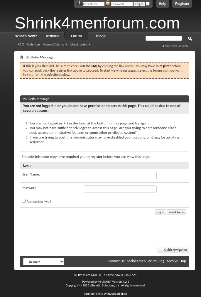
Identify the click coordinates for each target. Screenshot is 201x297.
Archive (172, 261)
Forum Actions (53, 44)
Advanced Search (175, 46)
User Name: (31, 174)
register (96, 156)
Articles (52, 36)
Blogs (101, 36)
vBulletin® (105, 282)
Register (182, 4)
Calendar (33, 44)
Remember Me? (36, 201)
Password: (29, 187)
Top (183, 261)
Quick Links (78, 44)
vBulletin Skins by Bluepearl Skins (105, 294)
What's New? (26, 36)
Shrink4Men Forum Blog (145, 261)
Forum (76, 36)
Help (162, 4)
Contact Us (116, 261)
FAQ (21, 44)
